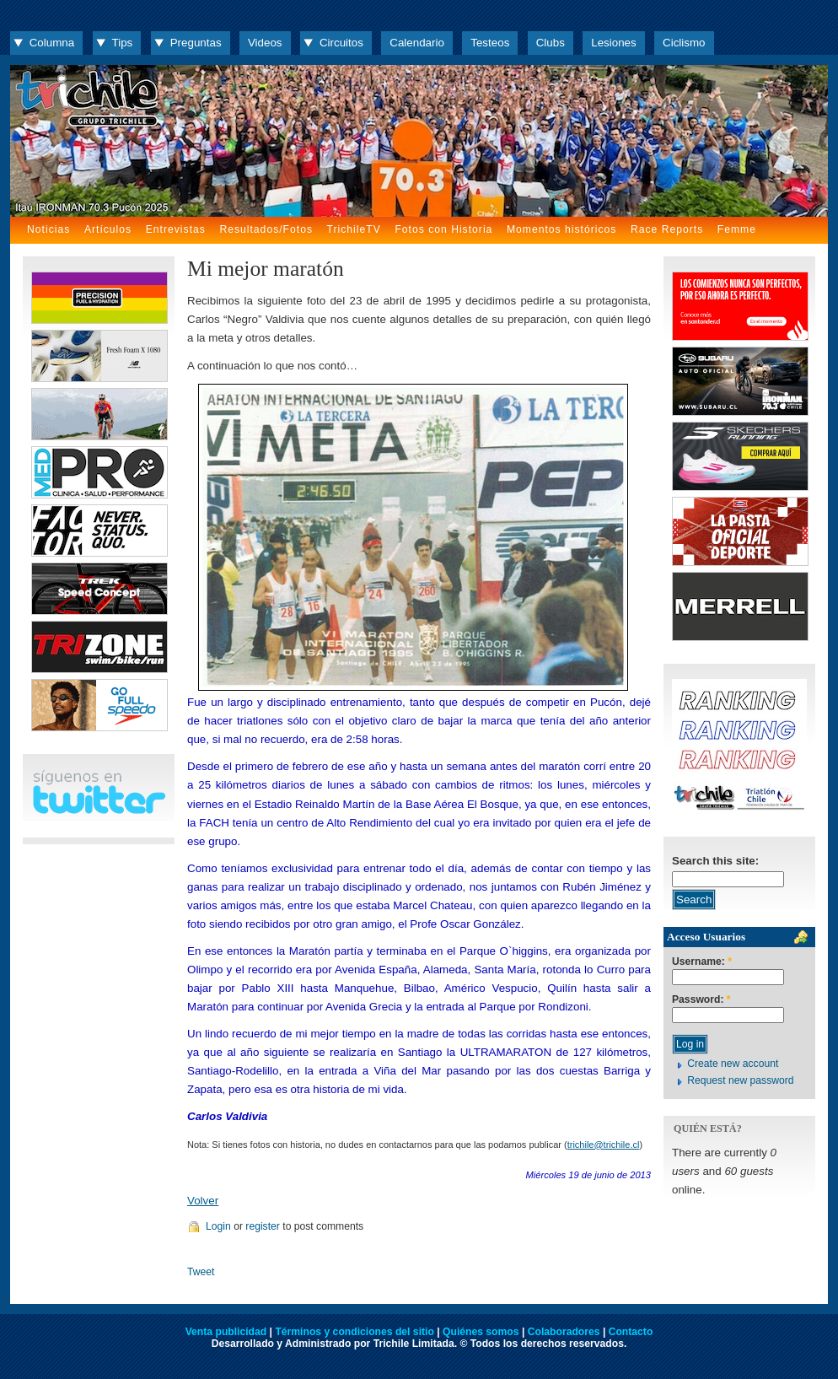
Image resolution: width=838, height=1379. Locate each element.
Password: (701, 1000)
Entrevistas (176, 229)
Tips (122, 42)
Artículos (108, 229)
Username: (702, 962)
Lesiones (613, 42)
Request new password (740, 1080)
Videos (265, 42)
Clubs (550, 42)
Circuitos (341, 42)
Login (218, 1226)
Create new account (732, 1063)
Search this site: (715, 860)
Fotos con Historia (443, 229)
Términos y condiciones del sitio (354, 1332)
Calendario (416, 42)
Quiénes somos (481, 1332)
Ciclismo (684, 42)
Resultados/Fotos (266, 229)
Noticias (48, 229)
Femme (736, 229)
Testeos (489, 42)
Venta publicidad (226, 1332)
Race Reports (667, 229)
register (262, 1226)
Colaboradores (564, 1332)
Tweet (200, 1272)
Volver (202, 1200)
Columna (52, 42)
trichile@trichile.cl (603, 1144)
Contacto (631, 1332)
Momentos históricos (561, 229)
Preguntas (196, 42)
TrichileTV (354, 229)
